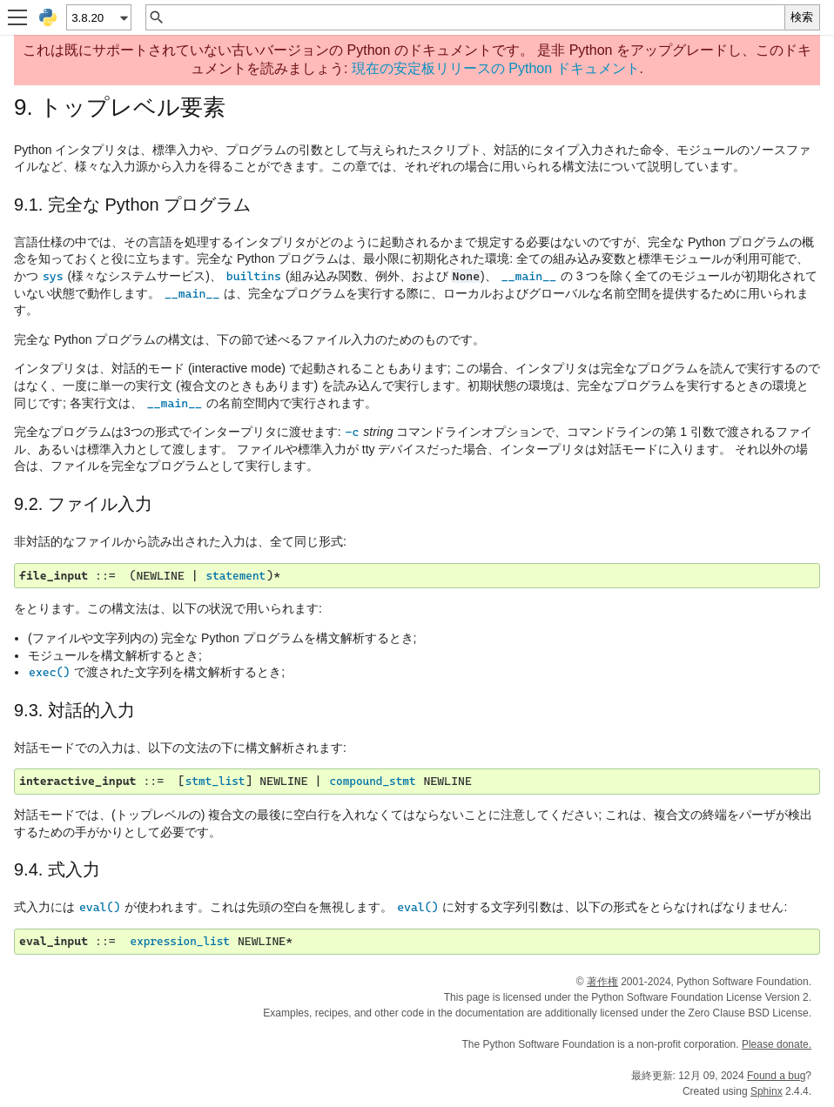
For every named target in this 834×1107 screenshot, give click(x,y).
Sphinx (766, 1091)
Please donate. (776, 1044)
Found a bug (776, 1076)
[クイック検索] (474, 17)
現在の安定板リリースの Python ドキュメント (496, 68)
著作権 (602, 982)
